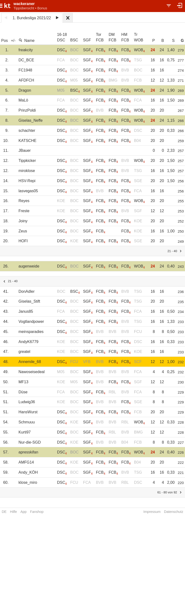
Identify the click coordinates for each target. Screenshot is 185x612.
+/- (13, 40)
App (23, 512)
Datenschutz (173, 512)
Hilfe (13, 512)
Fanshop (37, 512)
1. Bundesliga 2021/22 (32, 18)
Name (27, 40)
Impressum (151, 512)
